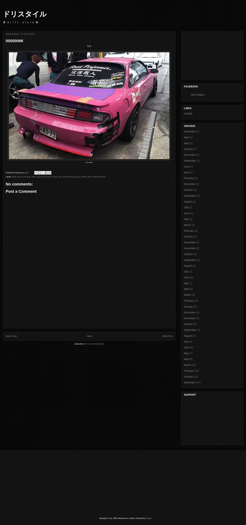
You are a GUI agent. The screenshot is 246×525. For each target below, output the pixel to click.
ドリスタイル (25, 14)
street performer (99, 177)
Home (90, 336)
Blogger (149, 518)
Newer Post (11, 336)
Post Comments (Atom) (94, 344)
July (186, 207)
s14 (60, 177)
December (190, 154)
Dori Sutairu (197, 94)
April (186, 137)
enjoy (39, 177)
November (190, 131)
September (190, 160)
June (186, 166)
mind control (46, 177)
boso (19, 177)
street (89, 177)
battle (14, 177)
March (187, 225)
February (189, 178)
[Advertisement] (89, 301)
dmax (28, 177)
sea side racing (68, 177)
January (188, 149)
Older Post (167, 336)
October (188, 189)
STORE (188, 113)
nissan (55, 177)
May (186, 219)
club (23, 177)
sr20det (83, 177)
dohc (34, 177)
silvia (77, 177)
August (188, 201)
